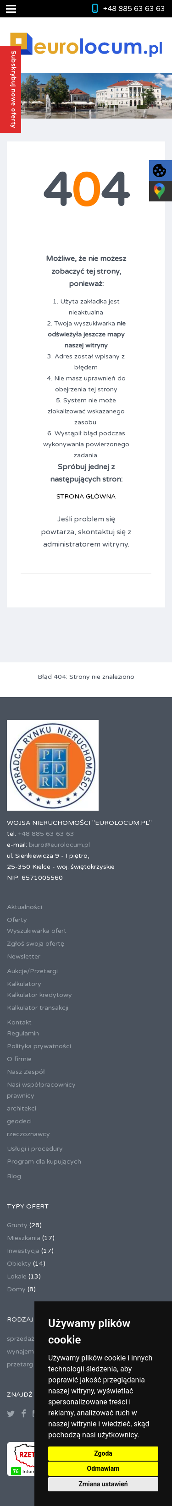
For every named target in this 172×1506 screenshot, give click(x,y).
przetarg (20, 1364)
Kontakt (19, 1022)
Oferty (17, 920)
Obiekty (19, 1264)
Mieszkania (23, 1238)
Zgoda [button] (103, 1453)
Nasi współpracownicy (41, 1085)
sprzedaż (20, 1339)
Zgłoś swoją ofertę (35, 944)
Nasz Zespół (26, 1072)
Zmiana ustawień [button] (103, 1484)
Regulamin (23, 1033)
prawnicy (20, 1096)
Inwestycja (23, 1251)
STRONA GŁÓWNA (86, 496)
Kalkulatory (24, 984)
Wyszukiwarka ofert (37, 931)
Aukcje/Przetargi (32, 971)
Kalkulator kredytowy (39, 995)
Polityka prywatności (39, 1046)
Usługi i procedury (35, 1149)
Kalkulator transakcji (37, 1008)
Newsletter (23, 956)
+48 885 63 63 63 (134, 8)
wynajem (20, 1351)
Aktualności (24, 907)
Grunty (17, 1225)
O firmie (19, 1059)
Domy (16, 1289)
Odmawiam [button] (103, 1468)
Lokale (17, 1276)
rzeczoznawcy (28, 1134)
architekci (21, 1108)
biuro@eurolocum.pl (59, 845)
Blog (14, 1176)
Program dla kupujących (44, 1161)
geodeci (19, 1121)
